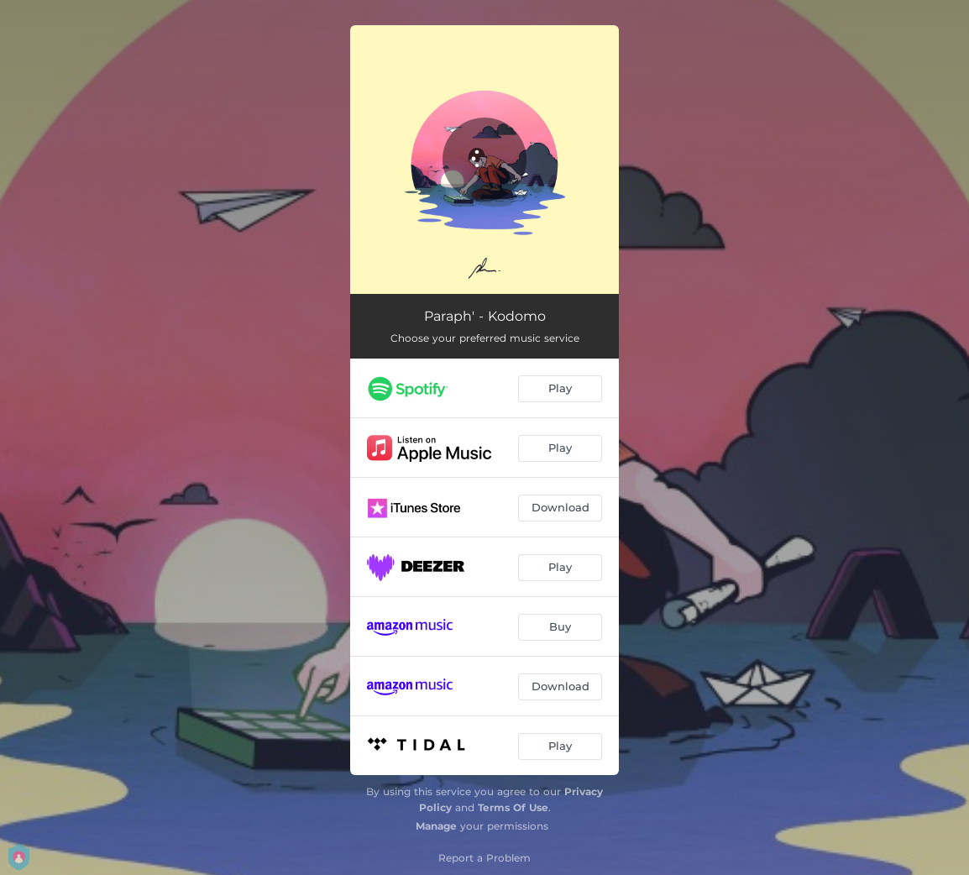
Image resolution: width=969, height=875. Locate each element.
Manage (436, 826)
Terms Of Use (513, 807)
